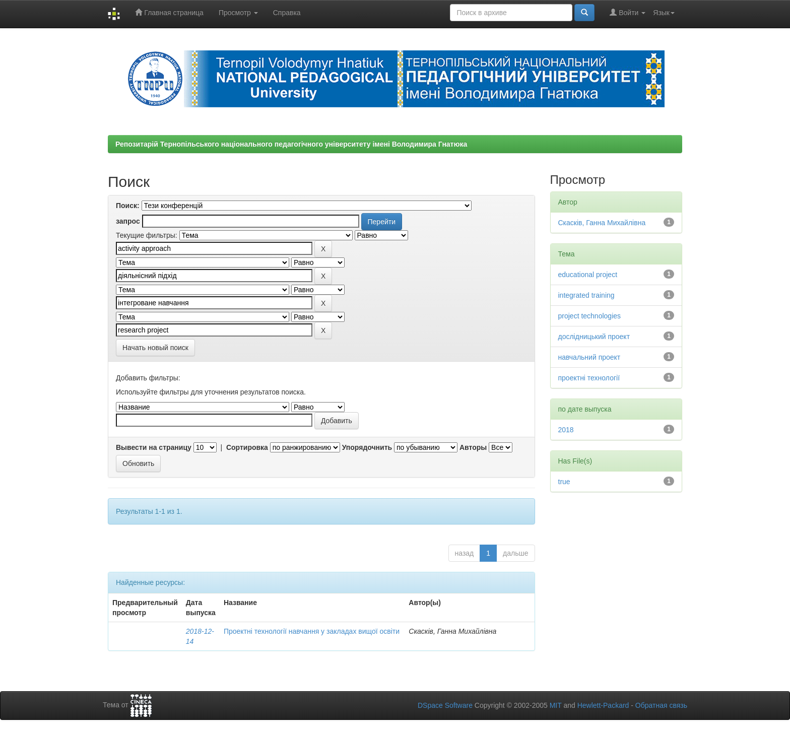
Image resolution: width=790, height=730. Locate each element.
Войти (627, 12)
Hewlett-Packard (603, 705)
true (564, 482)
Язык (664, 13)
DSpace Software (445, 705)
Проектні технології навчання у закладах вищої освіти (312, 631)
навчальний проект (589, 357)
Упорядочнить (367, 447)
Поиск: (128, 206)
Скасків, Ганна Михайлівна (602, 223)
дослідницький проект (594, 337)
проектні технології (589, 378)
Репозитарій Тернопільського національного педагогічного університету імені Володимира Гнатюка (291, 144)
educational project (588, 275)
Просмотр (238, 13)
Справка (287, 13)
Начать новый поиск (155, 348)
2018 (566, 430)
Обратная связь (661, 705)
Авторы (473, 447)
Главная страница (169, 12)
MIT (556, 705)
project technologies (589, 316)
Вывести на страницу (153, 447)
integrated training (586, 295)
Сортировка (247, 447)
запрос (128, 221)
